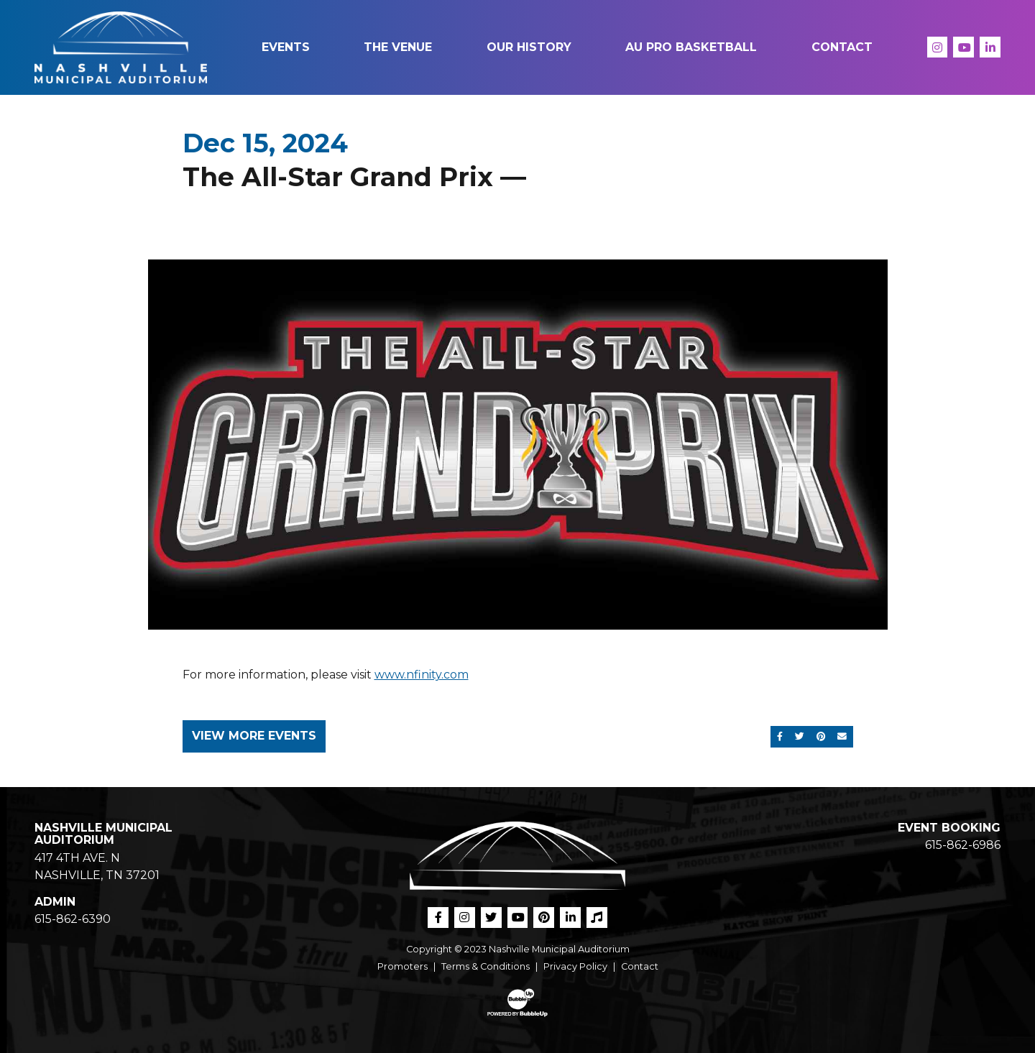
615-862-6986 (962, 845)
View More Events (254, 735)
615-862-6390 (72, 919)
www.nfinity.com (421, 674)
